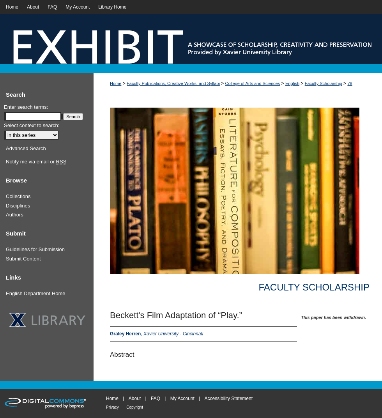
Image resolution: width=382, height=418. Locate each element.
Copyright (134, 407)
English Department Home (35, 293)
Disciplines (18, 206)
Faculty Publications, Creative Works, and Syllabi (173, 83)
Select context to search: (31, 125)
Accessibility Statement (229, 398)
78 (349, 83)
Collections (18, 196)
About (135, 398)
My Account (182, 398)
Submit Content (23, 259)
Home (115, 83)
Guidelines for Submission (35, 249)
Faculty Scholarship (323, 83)
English (292, 83)
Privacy (112, 407)
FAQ (155, 398)
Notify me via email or (36, 162)
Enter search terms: (26, 107)
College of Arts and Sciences (252, 83)
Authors (14, 215)
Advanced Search (26, 148)
